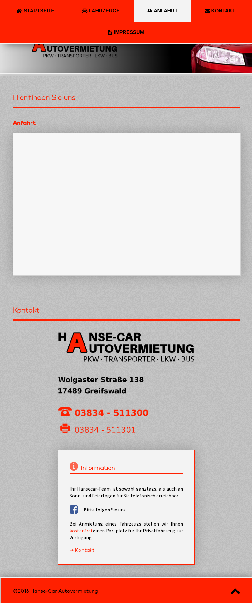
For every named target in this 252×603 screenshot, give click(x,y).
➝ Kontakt (82, 550)
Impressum (129, 32)
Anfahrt (165, 10)
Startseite (39, 10)
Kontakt (223, 10)
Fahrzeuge (104, 10)
